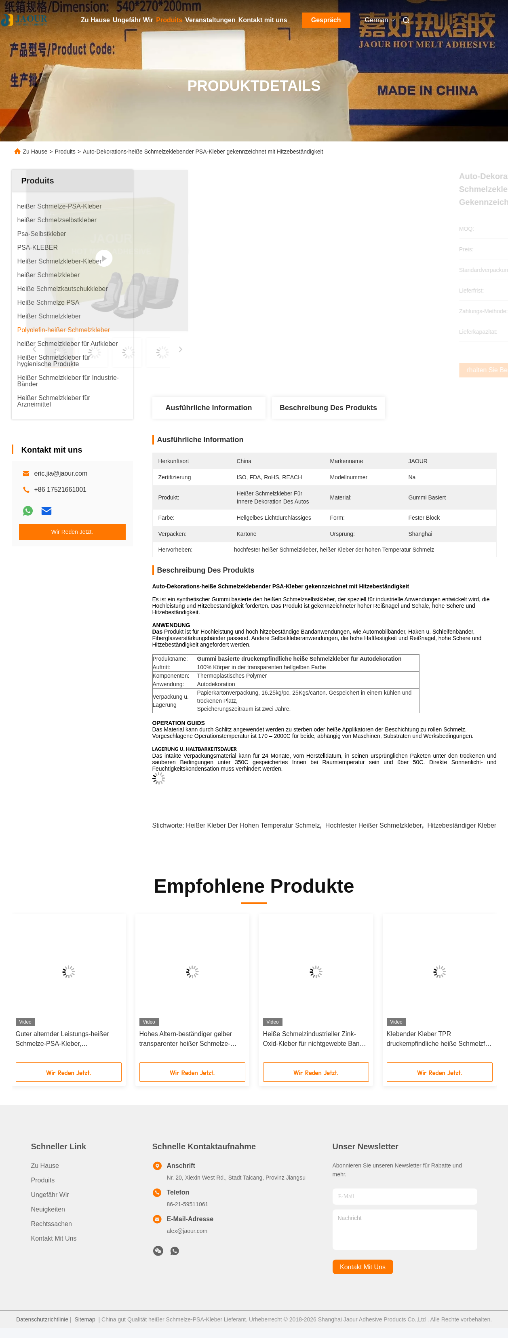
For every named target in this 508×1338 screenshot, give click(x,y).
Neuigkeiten (48, 1209)
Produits (169, 20)
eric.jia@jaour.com (61, 473)
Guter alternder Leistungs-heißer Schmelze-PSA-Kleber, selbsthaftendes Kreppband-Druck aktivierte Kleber (65, 1039)
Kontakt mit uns (262, 20)
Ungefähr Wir (133, 20)
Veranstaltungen (210, 20)
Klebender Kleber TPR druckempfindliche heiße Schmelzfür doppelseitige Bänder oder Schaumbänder (439, 1039)
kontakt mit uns (363, 1267)
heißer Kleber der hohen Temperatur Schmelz (253, 825)
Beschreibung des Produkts (328, 408)
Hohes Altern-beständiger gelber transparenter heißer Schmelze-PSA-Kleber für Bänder (185, 1039)
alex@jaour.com (187, 1231)
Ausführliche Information (208, 408)
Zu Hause (95, 20)
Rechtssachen (51, 1223)
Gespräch (326, 20)
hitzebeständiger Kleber (461, 825)
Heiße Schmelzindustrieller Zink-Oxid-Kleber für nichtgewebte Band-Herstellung (314, 1039)
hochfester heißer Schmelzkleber (373, 825)
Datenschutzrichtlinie (42, 1319)
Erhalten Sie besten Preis (367, 370)
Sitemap (84, 1319)
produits (43, 1180)
